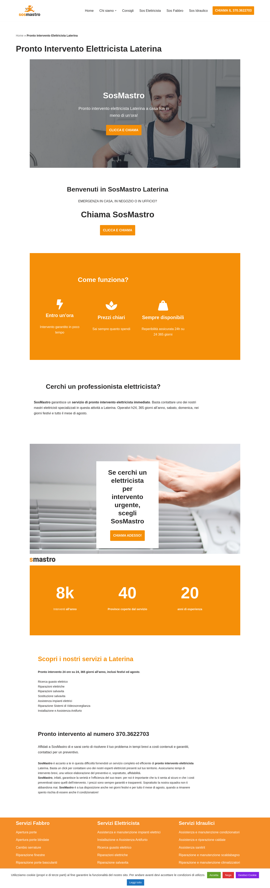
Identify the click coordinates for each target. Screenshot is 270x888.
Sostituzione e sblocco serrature (39, 864)
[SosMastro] (29, 10)
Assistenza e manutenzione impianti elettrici (128, 811)
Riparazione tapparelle (32, 857)
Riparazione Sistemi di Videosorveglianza (127, 849)
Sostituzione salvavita (113, 857)
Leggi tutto (135, 882)
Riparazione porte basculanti (36, 842)
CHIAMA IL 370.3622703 (233, 10)
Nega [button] (228, 875)
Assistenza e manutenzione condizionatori (209, 811)
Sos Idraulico (198, 10)
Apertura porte (26, 811)
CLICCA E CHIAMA (134, 124)
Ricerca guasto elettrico (114, 826)
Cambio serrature (28, 826)
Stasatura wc (188, 864)
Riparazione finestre (30, 834)
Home (89, 10)
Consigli (127, 10)
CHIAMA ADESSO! (135, 520)
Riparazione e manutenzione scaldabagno (209, 834)
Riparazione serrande (31, 849)
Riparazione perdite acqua (198, 849)
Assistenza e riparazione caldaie (202, 819)
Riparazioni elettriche (112, 834)
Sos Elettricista (150, 10)
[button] (115, 10)
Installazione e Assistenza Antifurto (122, 819)
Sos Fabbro (174, 10)
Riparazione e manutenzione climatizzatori (209, 842)
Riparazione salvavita (112, 842)
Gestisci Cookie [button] (247, 875)
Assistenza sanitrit (192, 826)
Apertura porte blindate (32, 819)
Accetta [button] (214, 875)
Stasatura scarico (191, 857)
